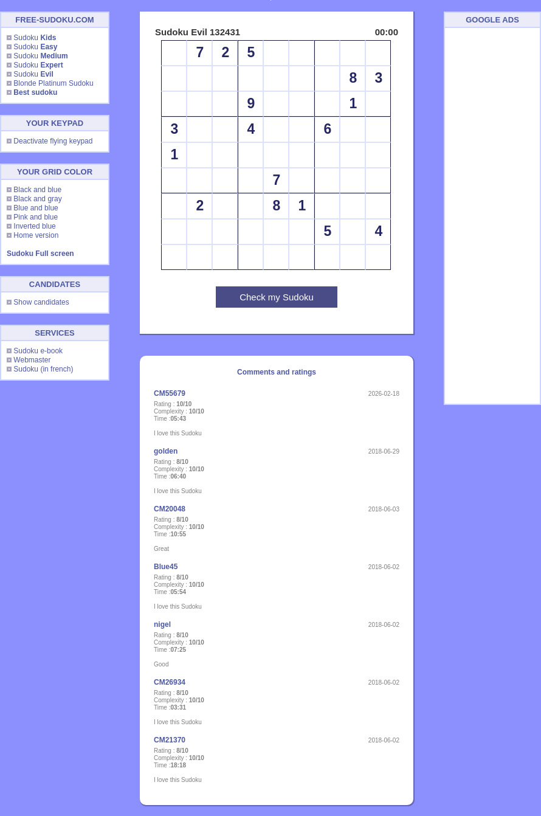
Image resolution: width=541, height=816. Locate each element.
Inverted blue (34, 226)
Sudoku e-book (38, 351)
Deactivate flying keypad (52, 141)
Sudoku (34, 37)
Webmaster (31, 360)
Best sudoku (35, 92)
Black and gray (37, 199)
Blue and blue (35, 208)
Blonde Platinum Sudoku (53, 83)
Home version (35, 235)
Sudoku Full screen (40, 253)
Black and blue (37, 189)
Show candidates (41, 302)
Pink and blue (35, 217)
